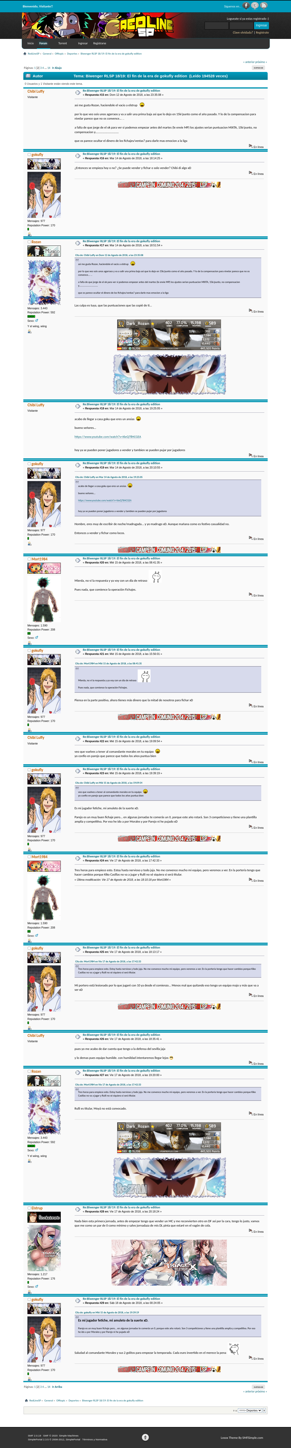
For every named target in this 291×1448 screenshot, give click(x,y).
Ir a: (235, 1410)
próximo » (261, 62)
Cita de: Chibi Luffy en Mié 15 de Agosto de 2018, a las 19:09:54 (108, 782)
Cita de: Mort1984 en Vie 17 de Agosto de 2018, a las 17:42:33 (108, 961)
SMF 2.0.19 (34, 1435)
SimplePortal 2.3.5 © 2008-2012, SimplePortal (54, 1439)
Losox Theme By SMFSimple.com (242, 1438)
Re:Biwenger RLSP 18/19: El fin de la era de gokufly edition (121, 90)
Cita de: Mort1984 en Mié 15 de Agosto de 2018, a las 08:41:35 (108, 663)
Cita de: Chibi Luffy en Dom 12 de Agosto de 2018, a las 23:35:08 (109, 255)
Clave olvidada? (243, 32)
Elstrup (37, 1208)
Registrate (262, 32)
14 (48, 68)
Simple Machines (68, 1435)
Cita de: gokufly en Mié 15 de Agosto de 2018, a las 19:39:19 (107, 1312)
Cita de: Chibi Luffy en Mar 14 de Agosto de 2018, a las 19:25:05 (109, 477)
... (45, 68)
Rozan (36, 242)
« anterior (249, 62)
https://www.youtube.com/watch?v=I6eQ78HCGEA (108, 437)
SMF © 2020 (50, 1435)
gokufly (37, 154)
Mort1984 (39, 559)
